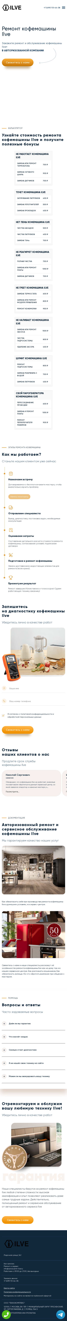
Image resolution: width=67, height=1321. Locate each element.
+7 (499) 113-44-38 (52, 8)
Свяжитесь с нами (18, 62)
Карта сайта (9, 1288)
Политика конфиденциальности (17, 1292)
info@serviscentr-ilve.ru (13, 1269)
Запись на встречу (19, 497)
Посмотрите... (12, 792)
